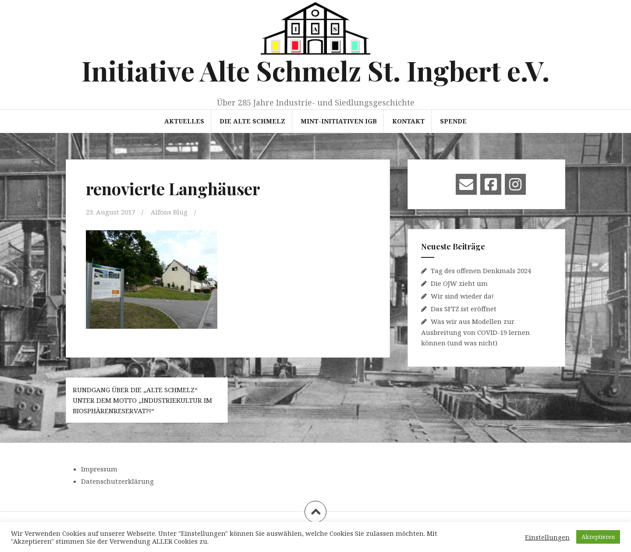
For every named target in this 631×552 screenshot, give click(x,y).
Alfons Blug (169, 211)
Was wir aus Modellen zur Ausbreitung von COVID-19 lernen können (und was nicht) (475, 332)
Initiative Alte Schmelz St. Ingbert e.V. (315, 70)
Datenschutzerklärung (117, 481)
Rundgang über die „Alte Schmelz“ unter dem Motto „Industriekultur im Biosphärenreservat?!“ (142, 400)
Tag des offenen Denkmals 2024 (481, 270)
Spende (453, 121)
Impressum (99, 468)
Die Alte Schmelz (252, 121)
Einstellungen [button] (547, 537)
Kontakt (408, 121)
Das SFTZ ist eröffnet (463, 308)
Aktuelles (184, 121)
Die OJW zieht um (459, 283)
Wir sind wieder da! (462, 296)
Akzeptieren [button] (598, 537)
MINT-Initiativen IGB (339, 121)
